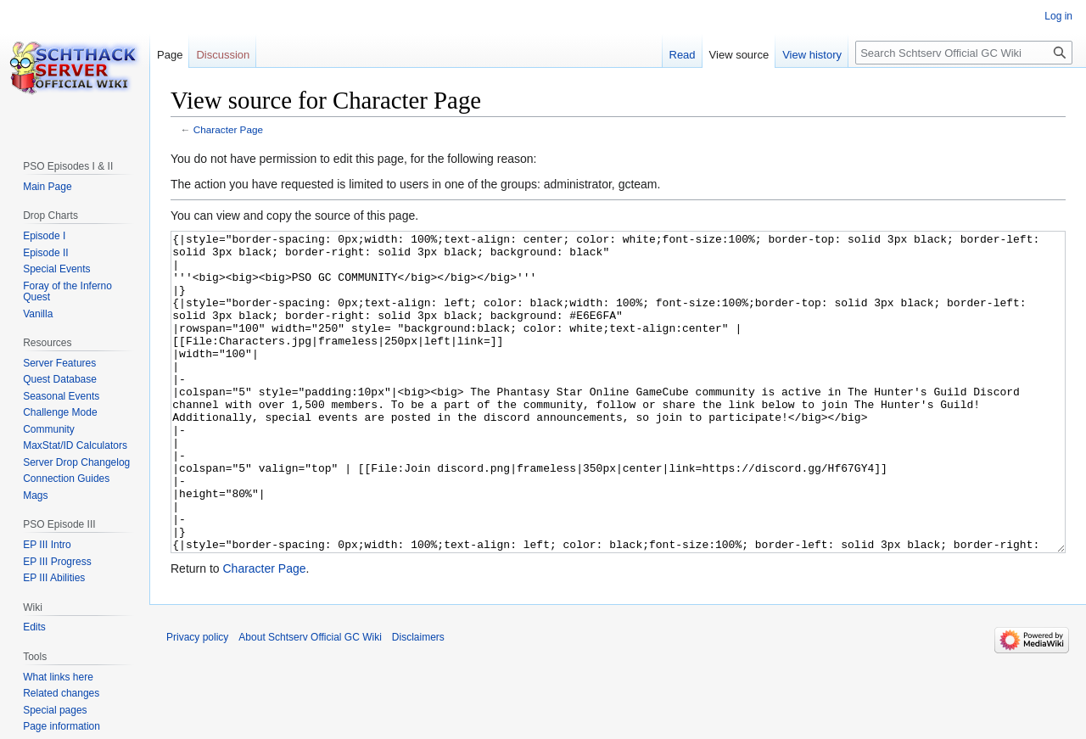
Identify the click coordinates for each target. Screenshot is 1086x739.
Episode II (45, 253)
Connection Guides (66, 478)
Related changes (61, 693)
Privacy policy (197, 701)
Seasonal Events (61, 396)
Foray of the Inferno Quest (67, 292)
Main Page (47, 187)
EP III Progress (57, 562)
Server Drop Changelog (76, 462)
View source (739, 54)
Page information (61, 726)
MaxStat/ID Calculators (75, 445)
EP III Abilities (54, 578)
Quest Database (60, 379)
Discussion (222, 54)
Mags (35, 495)
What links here (58, 677)
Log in (1058, 16)
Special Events (56, 269)
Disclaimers (418, 701)
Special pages (55, 710)
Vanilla (38, 314)
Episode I (44, 236)
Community (49, 429)
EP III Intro (46, 545)
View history (812, 54)
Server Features (59, 363)
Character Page (228, 129)
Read (682, 54)
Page (169, 54)
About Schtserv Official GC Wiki (310, 701)
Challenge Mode (60, 412)
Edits (34, 627)
